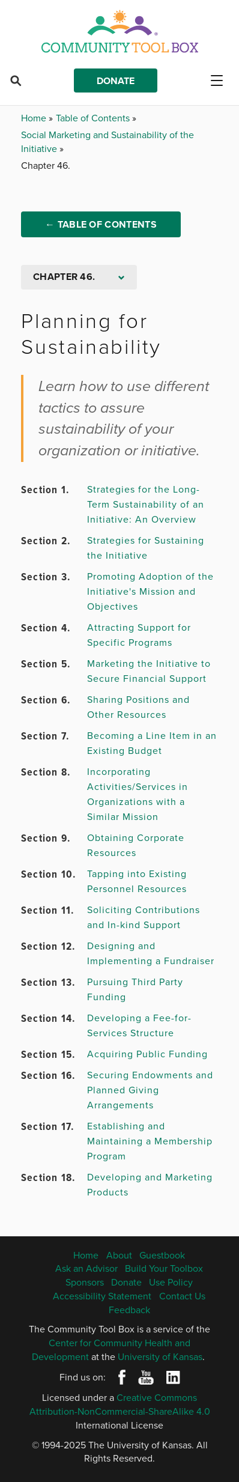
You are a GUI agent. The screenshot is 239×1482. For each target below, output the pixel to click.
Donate (116, 81)
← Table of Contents (101, 224)
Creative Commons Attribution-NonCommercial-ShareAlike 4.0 (119, 1404)
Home (35, 117)
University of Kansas (160, 1356)
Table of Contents (94, 117)
